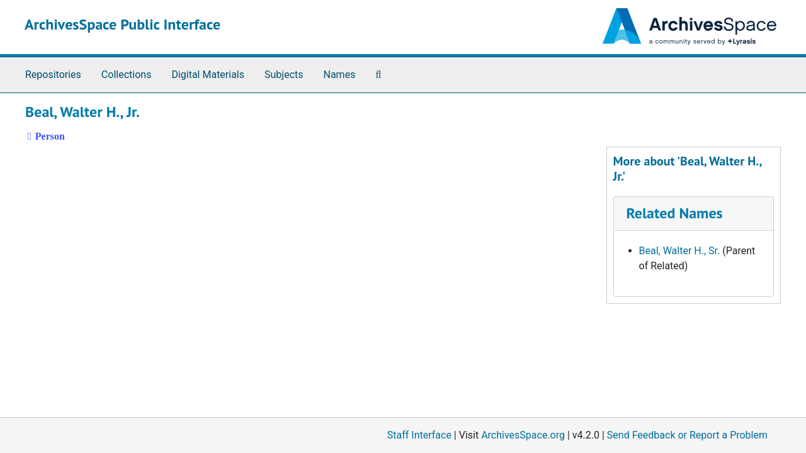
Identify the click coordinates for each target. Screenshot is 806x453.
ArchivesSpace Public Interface (122, 24)
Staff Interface (419, 435)
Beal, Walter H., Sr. (679, 251)
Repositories (53, 75)
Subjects (283, 75)
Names (340, 75)
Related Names (675, 213)
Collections (126, 75)
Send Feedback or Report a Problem (687, 435)
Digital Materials (207, 75)
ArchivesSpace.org (523, 435)
